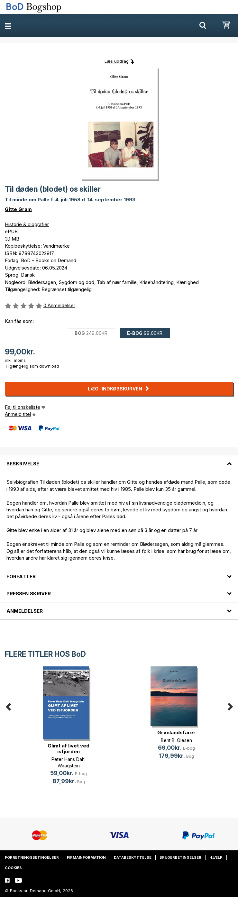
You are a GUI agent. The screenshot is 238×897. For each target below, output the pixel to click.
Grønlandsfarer (176, 732)
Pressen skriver (28, 593)
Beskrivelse (22, 464)
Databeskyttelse (132, 857)
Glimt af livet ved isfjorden (68, 749)
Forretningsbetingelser (32, 857)
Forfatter (21, 576)
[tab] (119, 459)
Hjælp (216, 857)
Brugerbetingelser (180, 857)
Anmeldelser (24, 611)
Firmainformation (86, 857)
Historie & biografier (27, 224)
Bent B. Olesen (176, 740)
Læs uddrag (117, 61)
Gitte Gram (18, 209)
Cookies (13, 867)
